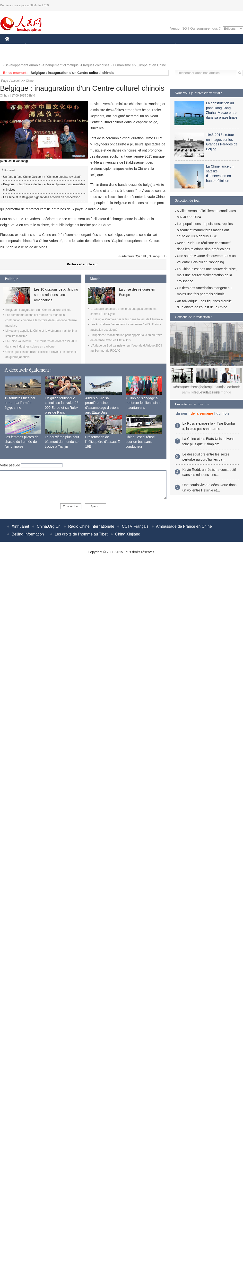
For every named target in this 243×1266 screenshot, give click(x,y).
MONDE (56, 46)
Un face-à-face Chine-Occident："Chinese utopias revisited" (42, 176)
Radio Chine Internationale (91, 526)
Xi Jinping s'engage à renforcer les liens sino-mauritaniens (143, 403)
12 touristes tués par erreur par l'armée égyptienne (20, 403)
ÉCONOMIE (34, 46)
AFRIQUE (77, 46)
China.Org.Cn (49, 526)
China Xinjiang (127, 534)
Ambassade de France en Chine (184, 526)
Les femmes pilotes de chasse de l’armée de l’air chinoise (22, 441)
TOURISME (213, 46)
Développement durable (22, 65)
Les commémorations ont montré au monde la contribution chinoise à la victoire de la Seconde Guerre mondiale (41, 320)
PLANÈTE (172, 46)
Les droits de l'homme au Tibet (81, 534)
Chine (30, 80)
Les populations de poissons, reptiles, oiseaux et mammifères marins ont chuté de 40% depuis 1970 (205, 230)
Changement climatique (61, 65)
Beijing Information (28, 534)
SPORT (192, 46)
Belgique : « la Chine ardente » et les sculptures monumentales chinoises (44, 187)
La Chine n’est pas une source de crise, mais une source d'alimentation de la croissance (207, 275)
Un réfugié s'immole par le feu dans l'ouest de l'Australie (126, 319)
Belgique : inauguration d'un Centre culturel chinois (72, 73)
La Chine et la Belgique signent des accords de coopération (41, 197)
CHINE (13, 46)
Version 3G (178, 28)
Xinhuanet (20, 526)
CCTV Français (135, 526)
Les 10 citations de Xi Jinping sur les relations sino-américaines (56, 294)
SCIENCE (98, 46)
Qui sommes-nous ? (205, 28)
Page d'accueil (10, 80)
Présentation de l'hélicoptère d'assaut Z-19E (103, 441)
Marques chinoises (95, 65)
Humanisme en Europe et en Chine (139, 65)
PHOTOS (14, 55)
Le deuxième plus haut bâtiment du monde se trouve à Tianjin (62, 441)
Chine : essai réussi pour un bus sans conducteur (140, 441)
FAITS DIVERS (146, 46)
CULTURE (120, 46)
